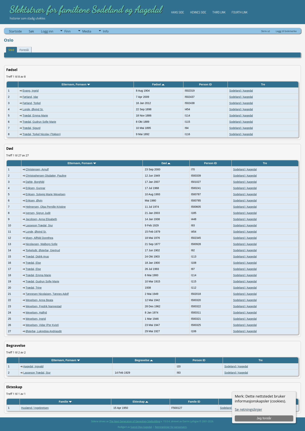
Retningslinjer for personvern (171, 427)
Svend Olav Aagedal (141, 427)
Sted (11, 50)
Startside (15, 31)
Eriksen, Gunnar (35, 188)
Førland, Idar (30, 96)
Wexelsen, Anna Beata (39, 300)
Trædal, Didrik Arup (37, 256)
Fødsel (158, 84)
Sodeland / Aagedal (241, 90)
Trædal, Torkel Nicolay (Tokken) (42, 134)
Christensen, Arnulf (37, 169)
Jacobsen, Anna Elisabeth (41, 219)
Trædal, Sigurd (31, 128)
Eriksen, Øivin (34, 200)
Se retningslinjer (248, 409)
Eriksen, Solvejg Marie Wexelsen (45, 194)
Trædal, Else (33, 262)
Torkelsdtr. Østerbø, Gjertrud (42, 250)
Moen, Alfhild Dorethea (39, 237)
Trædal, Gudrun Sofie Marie (39, 121)
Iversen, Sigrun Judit (38, 213)
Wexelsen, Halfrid (36, 312)
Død (165, 163)
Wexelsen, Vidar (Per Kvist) (42, 325)
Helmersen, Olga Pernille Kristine (46, 206)
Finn (67, 31)
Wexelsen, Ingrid (36, 318)
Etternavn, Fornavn (76, 84)
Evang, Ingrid (31, 90)
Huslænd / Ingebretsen (35, 407)
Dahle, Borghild (35, 181)
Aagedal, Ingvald (33, 366)
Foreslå (24, 50)
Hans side (177, 12)
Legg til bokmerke (286, 31)
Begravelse (144, 360)
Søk (31, 31)
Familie (65, 401)
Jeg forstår (264, 418)
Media (86, 31)
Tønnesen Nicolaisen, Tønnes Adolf (47, 293)
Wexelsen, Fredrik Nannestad (43, 306)
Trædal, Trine (33, 287)
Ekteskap (140, 401)
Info (106, 31)
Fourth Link (239, 12)
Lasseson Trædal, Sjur (39, 225)
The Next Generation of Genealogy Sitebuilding (134, 421)
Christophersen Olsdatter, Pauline (46, 175)
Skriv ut (265, 31)
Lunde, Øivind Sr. (33, 109)
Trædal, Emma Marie (35, 115)
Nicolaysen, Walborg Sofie (42, 244)
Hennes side (198, 12)
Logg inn (47, 31)
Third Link (218, 12)
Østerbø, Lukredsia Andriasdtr (44, 331)
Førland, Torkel (32, 103)
